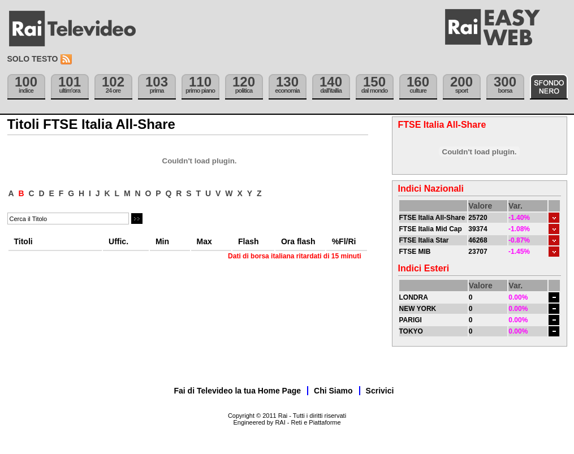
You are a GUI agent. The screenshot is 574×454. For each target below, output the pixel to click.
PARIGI (410, 320)
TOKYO (411, 331)
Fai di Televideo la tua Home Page (237, 390)
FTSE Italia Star (424, 240)
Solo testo (32, 58)
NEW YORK (418, 309)
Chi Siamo (333, 390)
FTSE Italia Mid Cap (430, 229)
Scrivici (380, 390)
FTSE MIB (415, 252)
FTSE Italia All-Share (432, 218)
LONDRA (413, 297)
